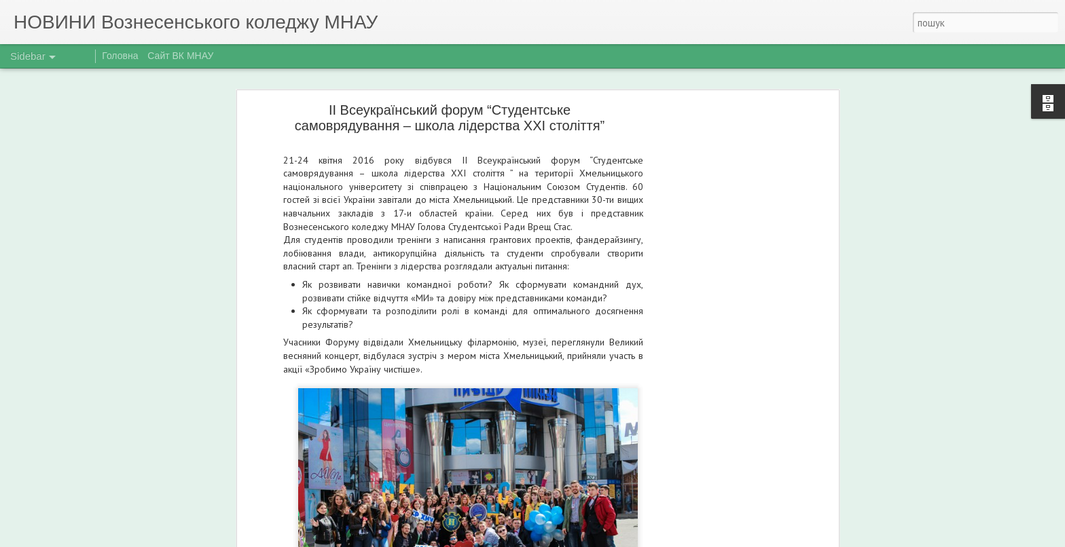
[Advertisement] (718, 323)
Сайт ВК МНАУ (180, 55)
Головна (120, 55)
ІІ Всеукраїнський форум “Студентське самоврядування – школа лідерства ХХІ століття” (449, 117)
